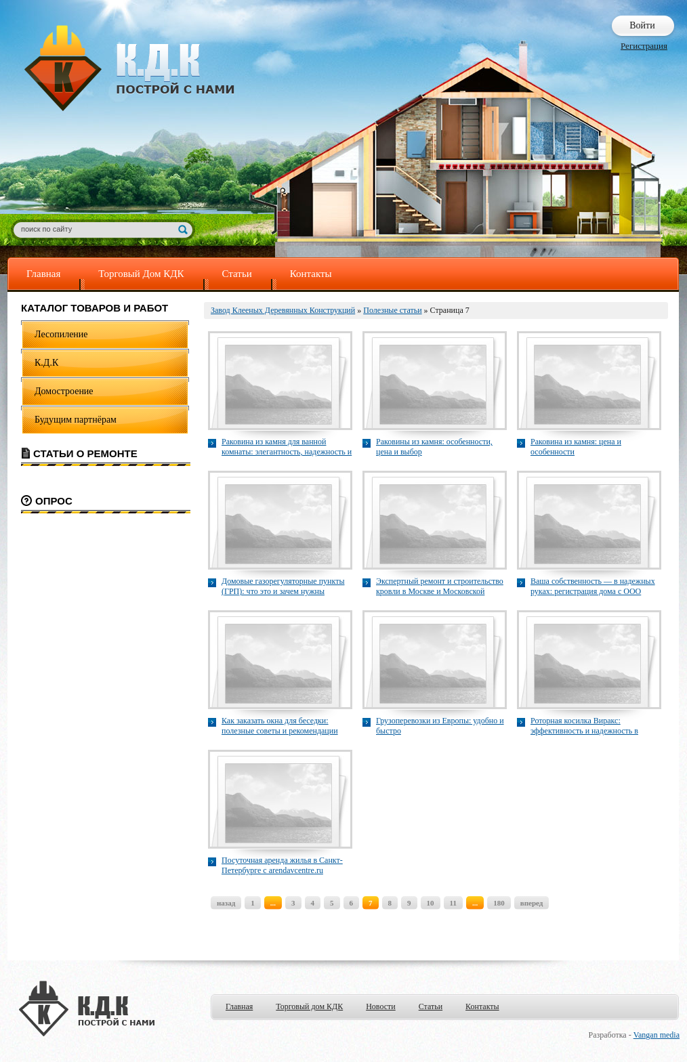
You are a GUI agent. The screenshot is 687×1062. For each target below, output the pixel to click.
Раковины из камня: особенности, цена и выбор (434, 446)
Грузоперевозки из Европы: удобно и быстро (440, 726)
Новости (381, 1006)
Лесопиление (61, 334)
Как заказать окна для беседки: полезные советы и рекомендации (280, 726)
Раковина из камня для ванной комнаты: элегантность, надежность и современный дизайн (287, 447)
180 (499, 903)
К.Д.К (46, 363)
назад (226, 903)
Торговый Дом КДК (141, 273)
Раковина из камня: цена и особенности (575, 446)
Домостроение (64, 391)
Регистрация (644, 46)
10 (430, 903)
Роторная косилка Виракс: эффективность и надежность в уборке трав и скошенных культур (589, 726)
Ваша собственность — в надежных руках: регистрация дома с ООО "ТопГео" (592, 586)
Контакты (311, 273)
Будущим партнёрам (76, 420)
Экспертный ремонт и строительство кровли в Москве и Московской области (439, 586)
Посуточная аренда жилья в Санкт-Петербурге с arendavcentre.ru (282, 865)
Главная (43, 273)
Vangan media (656, 1035)
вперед (531, 903)
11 (453, 903)
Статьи (237, 273)
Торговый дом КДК (309, 1006)
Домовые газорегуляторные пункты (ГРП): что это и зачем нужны (283, 586)
